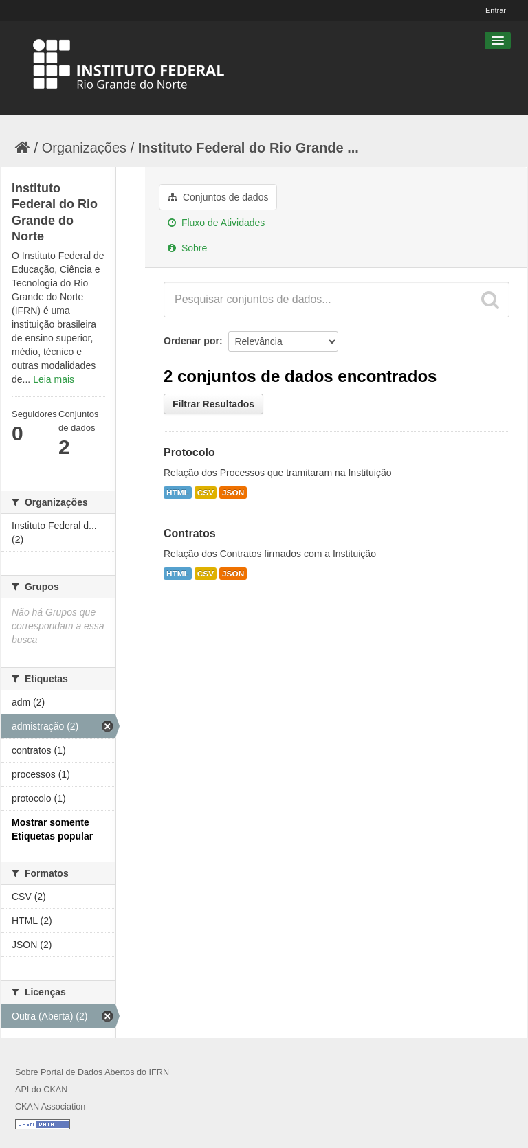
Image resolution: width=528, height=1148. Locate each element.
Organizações (84, 147)
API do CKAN (41, 1089)
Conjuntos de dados (218, 197)
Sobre (187, 248)
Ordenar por (191, 340)
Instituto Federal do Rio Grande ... (248, 147)
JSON (233, 492)
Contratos (190, 533)
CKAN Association (50, 1107)
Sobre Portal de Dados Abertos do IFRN (92, 1072)
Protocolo (189, 452)
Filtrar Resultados (213, 403)
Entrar (495, 10)
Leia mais (53, 379)
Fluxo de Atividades (216, 222)
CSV (205, 492)
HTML (177, 492)
